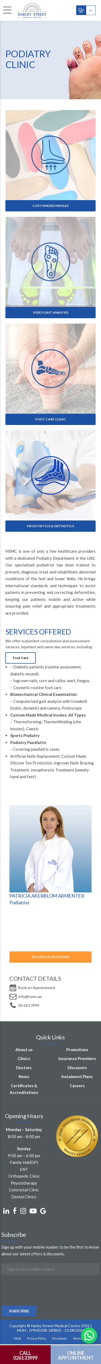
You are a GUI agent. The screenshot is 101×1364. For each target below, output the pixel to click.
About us (24, 1049)
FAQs (17, 1338)
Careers (77, 1085)
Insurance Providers (77, 1058)
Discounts (77, 1067)
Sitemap (78, 1338)
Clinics (24, 1058)
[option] (50, 856)
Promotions (77, 1049)
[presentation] (42, 1305)
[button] (89, 1335)
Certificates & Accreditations (24, 1089)
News (24, 1076)
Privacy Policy (36, 1338)
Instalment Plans (77, 1076)
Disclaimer (59, 1338)
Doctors (24, 1067)
